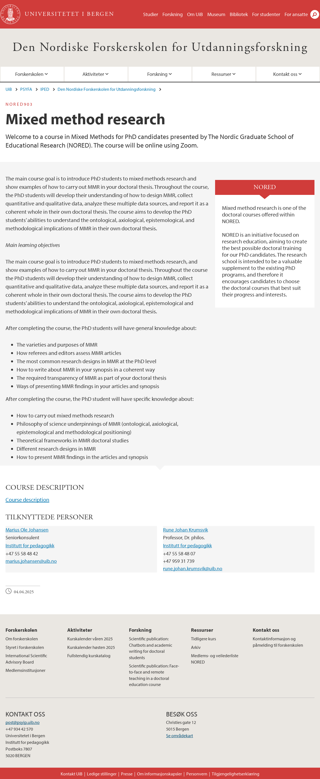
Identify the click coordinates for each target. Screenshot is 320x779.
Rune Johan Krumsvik (185, 530)
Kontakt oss (285, 74)
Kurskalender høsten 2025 (91, 647)
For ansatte (296, 14)
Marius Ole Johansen (27, 530)
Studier (150, 14)
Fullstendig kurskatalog (88, 655)
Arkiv (196, 647)
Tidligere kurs (203, 638)
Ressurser (221, 74)
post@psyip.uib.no (23, 722)
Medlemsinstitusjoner (25, 670)
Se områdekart (179, 735)
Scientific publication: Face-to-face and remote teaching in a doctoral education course (154, 675)
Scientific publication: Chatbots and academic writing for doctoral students (150, 648)
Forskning (172, 14)
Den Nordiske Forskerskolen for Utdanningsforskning (160, 47)
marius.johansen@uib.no (31, 561)
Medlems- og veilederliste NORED (214, 658)
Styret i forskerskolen (25, 647)
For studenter (266, 14)
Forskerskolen (29, 74)
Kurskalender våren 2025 (90, 638)
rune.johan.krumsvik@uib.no (192, 568)
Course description (27, 499)
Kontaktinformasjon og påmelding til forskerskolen (278, 642)
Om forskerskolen (22, 638)
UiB (9, 89)
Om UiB (195, 14)
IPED (44, 89)
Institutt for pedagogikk (30, 545)
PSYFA (26, 89)
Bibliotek (239, 14)
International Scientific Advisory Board (26, 658)
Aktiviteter (93, 74)
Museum (216, 14)
